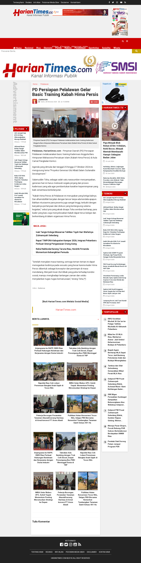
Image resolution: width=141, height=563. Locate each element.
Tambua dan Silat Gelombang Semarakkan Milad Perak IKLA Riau (116, 370)
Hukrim (68, 48)
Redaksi (29, 2)
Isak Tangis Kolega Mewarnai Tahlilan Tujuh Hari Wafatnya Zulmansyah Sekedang (21, 164)
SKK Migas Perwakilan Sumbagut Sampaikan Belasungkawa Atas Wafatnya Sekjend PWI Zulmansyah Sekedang (117, 399)
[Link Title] (61, 544)
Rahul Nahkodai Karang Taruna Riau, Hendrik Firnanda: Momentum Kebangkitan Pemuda (62, 251)
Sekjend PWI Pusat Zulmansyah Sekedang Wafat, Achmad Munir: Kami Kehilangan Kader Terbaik (117, 384)
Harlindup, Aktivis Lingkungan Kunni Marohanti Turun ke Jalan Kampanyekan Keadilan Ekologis (114, 169)
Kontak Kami (75, 2)
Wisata (117, 48)
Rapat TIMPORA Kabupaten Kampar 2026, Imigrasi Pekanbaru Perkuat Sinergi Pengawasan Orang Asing (66, 242)
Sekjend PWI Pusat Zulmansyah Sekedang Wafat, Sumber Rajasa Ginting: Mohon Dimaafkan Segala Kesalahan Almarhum (117, 415)
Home (17, 48)
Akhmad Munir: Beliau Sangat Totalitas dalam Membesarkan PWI (113, 209)
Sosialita (106, 48)
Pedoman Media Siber (50, 2)
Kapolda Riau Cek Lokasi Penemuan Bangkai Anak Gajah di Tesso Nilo (48, 385)
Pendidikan (80, 48)
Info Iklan (36, 2)
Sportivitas (94, 48)
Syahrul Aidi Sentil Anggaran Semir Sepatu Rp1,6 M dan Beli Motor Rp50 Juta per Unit (114, 291)
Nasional (29, 48)
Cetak (94, 102)
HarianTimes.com (66, 309)
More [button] (27, 54)
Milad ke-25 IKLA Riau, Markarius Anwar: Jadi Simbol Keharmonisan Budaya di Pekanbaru (117, 339)
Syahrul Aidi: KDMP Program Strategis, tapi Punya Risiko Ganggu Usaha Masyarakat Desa (114, 255)
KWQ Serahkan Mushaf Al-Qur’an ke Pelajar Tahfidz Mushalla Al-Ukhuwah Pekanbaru (117, 324)
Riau (38, 48)
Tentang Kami (18, 2)
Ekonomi (48, 48)
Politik (58, 48)
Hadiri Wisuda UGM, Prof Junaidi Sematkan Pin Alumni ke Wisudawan (21, 198)
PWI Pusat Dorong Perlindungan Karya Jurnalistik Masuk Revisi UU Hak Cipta (115, 266)
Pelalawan (45, 84)
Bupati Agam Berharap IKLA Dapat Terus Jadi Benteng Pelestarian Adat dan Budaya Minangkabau (117, 355)
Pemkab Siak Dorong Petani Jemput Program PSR (117, 444)
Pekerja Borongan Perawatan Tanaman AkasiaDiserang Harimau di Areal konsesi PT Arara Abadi (49, 417)
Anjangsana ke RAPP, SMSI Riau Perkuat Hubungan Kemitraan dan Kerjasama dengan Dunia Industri (48, 350)
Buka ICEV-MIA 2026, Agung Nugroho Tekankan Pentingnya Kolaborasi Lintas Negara (114, 232)
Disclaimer (65, 2)
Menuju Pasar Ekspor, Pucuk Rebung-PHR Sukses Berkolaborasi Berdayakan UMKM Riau (117, 431)
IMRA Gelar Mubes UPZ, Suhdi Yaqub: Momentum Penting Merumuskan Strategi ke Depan (82, 385)
